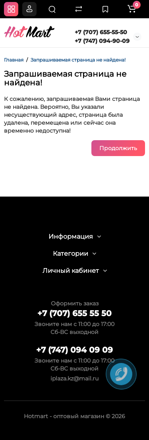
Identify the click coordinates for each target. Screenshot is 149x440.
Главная (13, 60)
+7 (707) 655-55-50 (101, 32)
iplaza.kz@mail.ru (74, 378)
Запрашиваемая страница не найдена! (78, 60)
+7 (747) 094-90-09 (102, 40)
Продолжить (118, 148)
